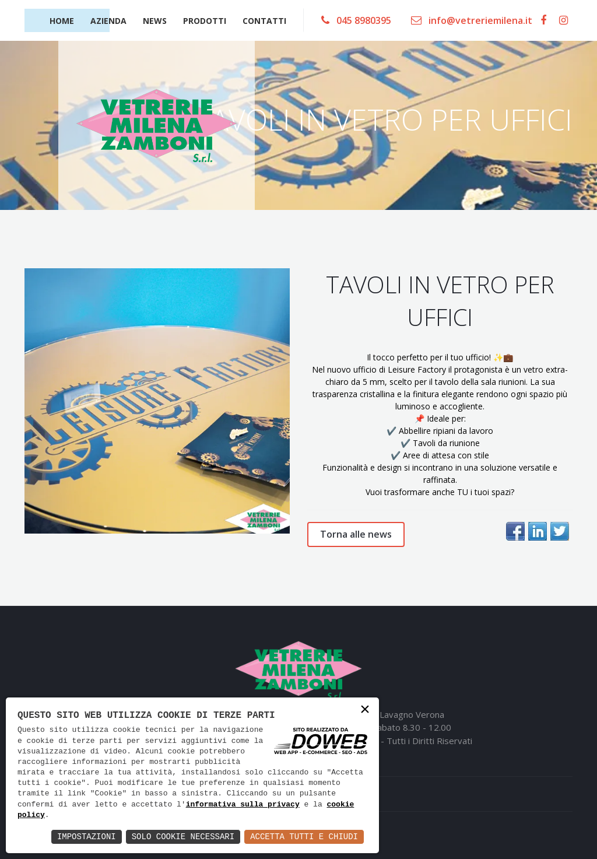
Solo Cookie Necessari (183, 836)
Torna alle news (356, 534)
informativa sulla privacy (243, 805)
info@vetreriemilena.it (471, 20)
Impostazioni (86, 836)
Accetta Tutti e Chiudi (304, 836)
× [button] (365, 711)
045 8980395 (356, 20)
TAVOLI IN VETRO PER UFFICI (440, 300)
